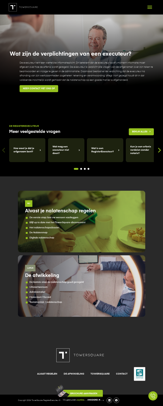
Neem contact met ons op (39, 89)
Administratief (37, 292)
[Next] (159, 150)
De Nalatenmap (38, 232)
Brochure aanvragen (78, 394)
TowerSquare (100, 389)
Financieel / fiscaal (40, 297)
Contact (122, 389)
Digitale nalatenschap (41, 238)
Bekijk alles (141, 131)
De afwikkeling (74, 389)
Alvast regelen (47, 389)
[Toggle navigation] (149, 7)
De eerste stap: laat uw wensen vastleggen (53, 217)
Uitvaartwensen (38, 287)
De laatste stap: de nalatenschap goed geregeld (56, 282)
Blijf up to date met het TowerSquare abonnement (57, 222)
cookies (80, 400)
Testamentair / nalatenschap (45, 302)
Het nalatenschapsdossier (44, 227)
